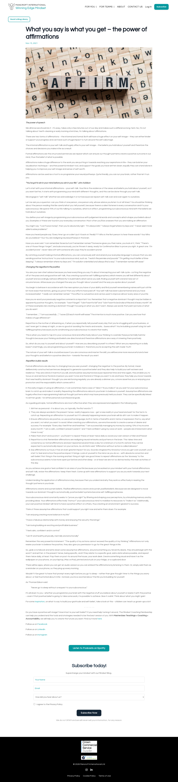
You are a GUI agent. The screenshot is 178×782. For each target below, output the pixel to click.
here (99, 619)
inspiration (40, 602)
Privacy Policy (73, 776)
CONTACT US (135, 7)
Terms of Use (105, 776)
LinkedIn (41, 629)
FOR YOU (91, 7)
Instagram (42, 635)
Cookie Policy (89, 776)
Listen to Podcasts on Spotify (89, 648)
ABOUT (121, 7)
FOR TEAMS (107, 7)
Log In (148, 7)
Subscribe (161, 7)
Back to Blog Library (19, 19)
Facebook (42, 624)
